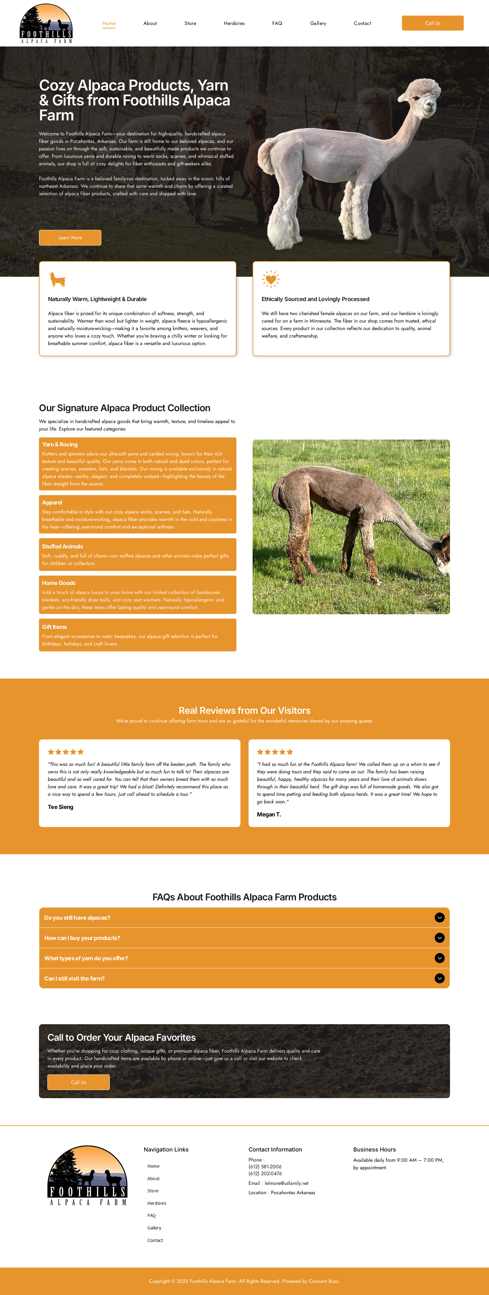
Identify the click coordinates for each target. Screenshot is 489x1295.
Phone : (257, 1159)
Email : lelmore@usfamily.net (278, 1183)
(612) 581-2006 (265, 1166)
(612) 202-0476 (265, 1173)
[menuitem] (109, 23)
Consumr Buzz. (324, 1281)
